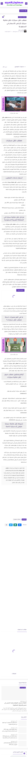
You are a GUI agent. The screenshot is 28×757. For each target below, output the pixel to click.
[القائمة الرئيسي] (26, 3)
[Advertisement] (14, 49)
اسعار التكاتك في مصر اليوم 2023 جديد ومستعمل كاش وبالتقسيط (10, 737)
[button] (20, 525)
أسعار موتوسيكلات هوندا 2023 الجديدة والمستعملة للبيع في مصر (9, 730)
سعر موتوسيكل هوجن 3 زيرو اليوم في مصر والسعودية (9, 723)
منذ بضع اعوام (22, 701)
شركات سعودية (22, 17)
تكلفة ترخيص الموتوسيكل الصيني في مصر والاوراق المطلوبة (15, 704)
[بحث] (2, 3)
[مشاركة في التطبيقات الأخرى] (6, 525)
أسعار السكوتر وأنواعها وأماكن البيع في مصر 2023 (10, 743)
